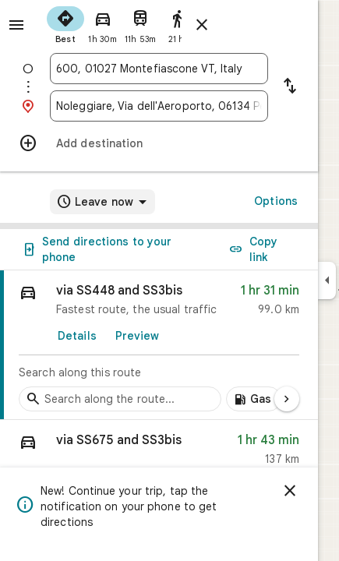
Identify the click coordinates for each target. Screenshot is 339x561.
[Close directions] (201, 25)
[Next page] (286, 398)
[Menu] (16, 25)
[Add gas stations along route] (253, 399)
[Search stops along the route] (120, 399)
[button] (159, 453)
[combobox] (159, 68)
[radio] (65, 23)
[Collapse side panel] (327, 280)
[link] (159, 345)
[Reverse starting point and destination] (290, 87)
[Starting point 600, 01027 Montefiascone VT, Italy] (159, 68)
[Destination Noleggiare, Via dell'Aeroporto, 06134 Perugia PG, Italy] (159, 106)
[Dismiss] (290, 491)
